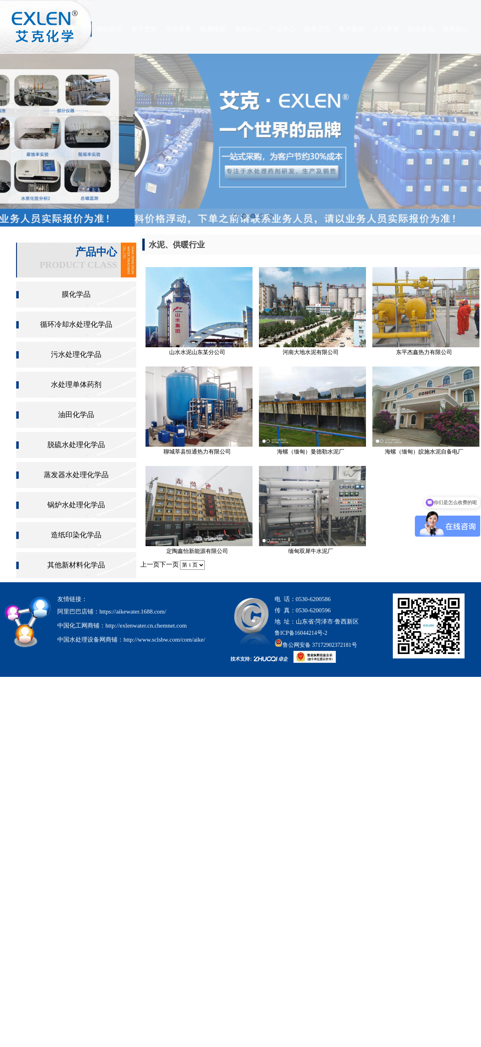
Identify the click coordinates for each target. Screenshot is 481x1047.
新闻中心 (248, 29)
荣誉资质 (178, 29)
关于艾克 (144, 29)
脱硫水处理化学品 (76, 445)
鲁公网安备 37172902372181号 (316, 645)
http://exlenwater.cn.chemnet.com (146, 625)
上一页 (150, 564)
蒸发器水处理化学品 (76, 475)
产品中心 (282, 29)
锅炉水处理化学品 (76, 505)
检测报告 (213, 29)
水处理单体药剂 (76, 385)
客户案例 (351, 29)
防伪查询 (421, 29)
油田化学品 (76, 415)
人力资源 (386, 29)
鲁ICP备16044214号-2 (301, 633)
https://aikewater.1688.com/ (132, 611)
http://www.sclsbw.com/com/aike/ (164, 639)
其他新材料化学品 (76, 565)
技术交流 (317, 29)
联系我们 (455, 29)
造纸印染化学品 (76, 535)
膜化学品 (76, 294)
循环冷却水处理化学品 (76, 324)
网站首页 (109, 29)
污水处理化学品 (76, 354)
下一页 (169, 564)
